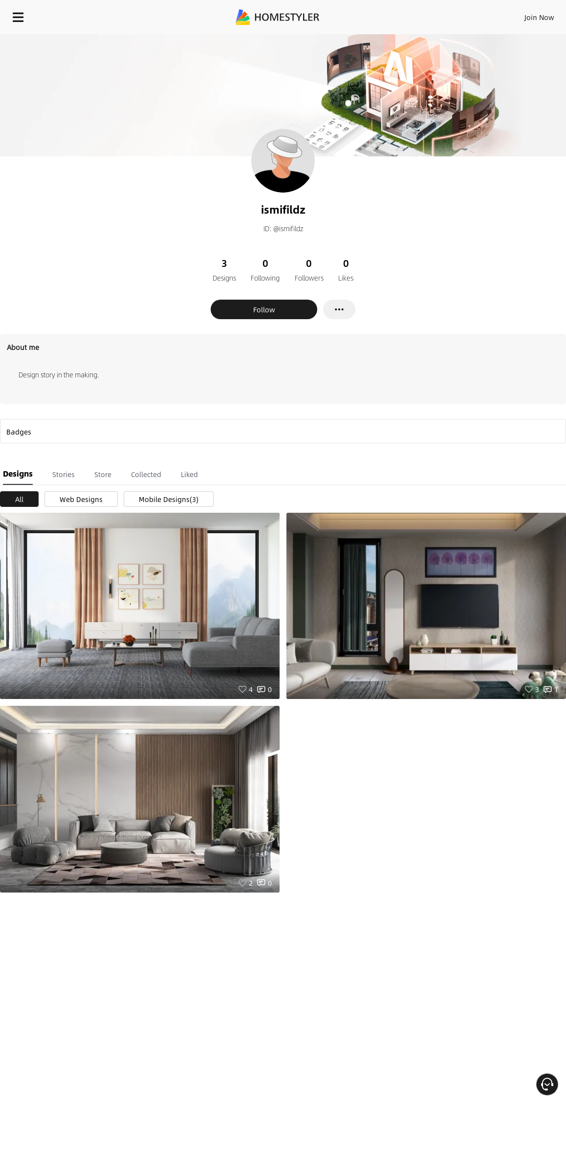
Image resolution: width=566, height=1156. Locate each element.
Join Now (539, 17)
